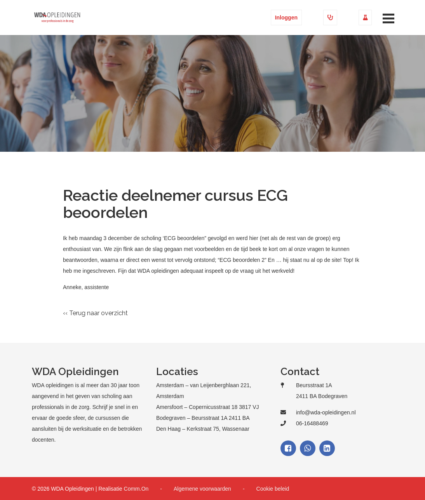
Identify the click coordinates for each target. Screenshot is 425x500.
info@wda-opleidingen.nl (326, 412)
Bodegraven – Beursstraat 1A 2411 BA (203, 418)
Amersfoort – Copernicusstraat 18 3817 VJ (207, 407)
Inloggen (286, 17)
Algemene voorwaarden (202, 489)
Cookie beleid (272, 489)
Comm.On (136, 489)
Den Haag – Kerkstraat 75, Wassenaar (202, 429)
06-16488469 (312, 423)
